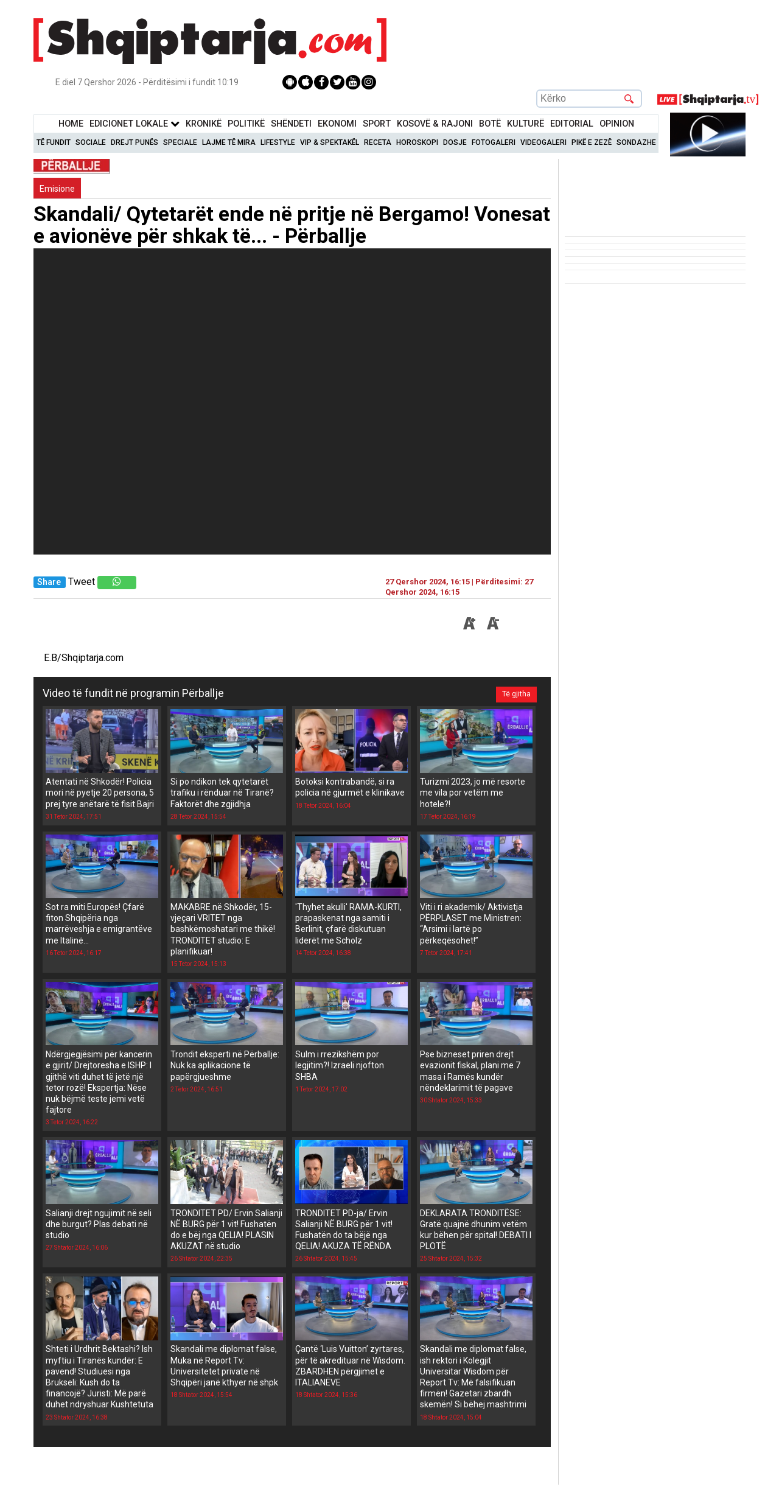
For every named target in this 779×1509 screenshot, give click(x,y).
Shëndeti (291, 124)
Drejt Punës (134, 142)
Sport (377, 124)
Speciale (180, 142)
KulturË (525, 124)
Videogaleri (543, 142)
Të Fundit (54, 142)
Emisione (57, 189)
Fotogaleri (493, 142)
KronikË (204, 124)
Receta (377, 142)
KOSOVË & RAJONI (435, 124)
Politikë (246, 124)
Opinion (616, 124)
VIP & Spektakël (329, 142)
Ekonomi (337, 124)
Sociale (90, 142)
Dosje (455, 142)
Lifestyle (277, 142)
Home (70, 124)
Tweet (81, 581)
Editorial (571, 124)
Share (49, 582)
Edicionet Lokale (134, 124)
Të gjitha (515, 693)
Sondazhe (636, 142)
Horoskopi (417, 142)
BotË (490, 124)
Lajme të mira (229, 142)
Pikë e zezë (591, 142)
